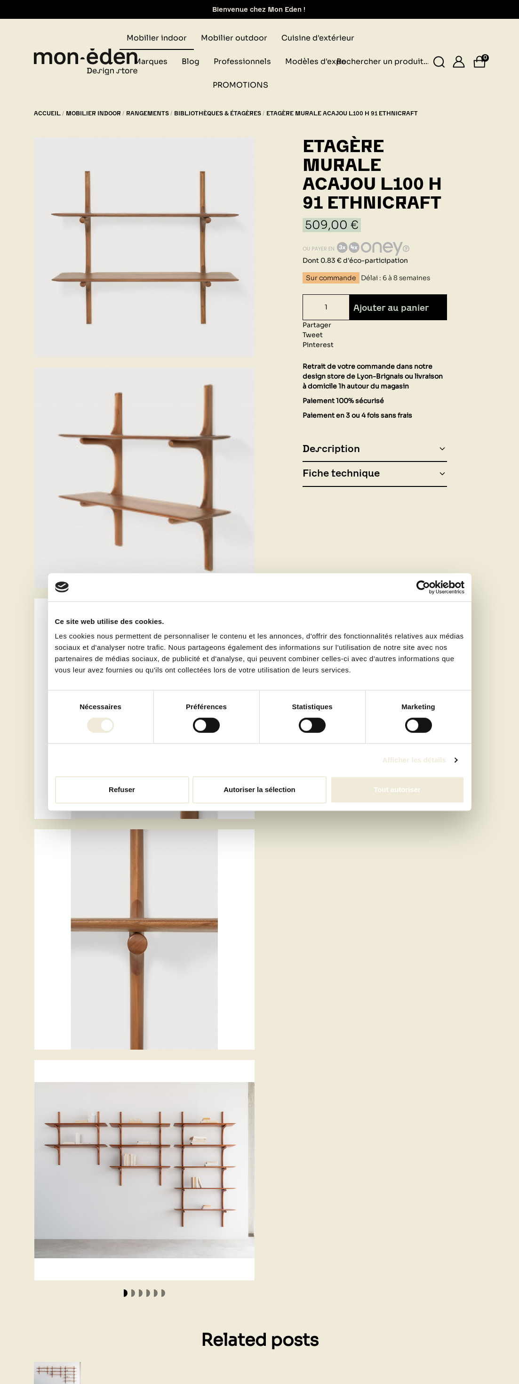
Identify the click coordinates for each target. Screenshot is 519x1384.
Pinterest (318, 344)
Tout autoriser (397, 789)
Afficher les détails (414, 760)
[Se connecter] (458, 61)
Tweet (313, 335)
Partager (317, 325)
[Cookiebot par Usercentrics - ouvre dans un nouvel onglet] (423, 587)
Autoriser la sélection (259, 789)
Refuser (122, 789)
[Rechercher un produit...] (439, 62)
